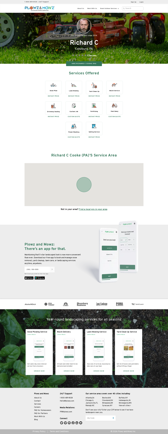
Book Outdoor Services (109, 8)
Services (37, 404)
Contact (37, 401)
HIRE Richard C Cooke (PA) (84, 64)
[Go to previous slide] (137, 326)
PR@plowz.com (66, 412)
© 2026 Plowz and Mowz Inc (123, 432)
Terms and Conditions (59, 432)
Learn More (31, 334)
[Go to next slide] (141, 326)
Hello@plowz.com (67, 401)
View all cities (125, 406)
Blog (36, 420)
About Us (80, 8)
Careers (37, 407)
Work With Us (39, 417)
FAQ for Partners (41, 413)
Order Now (39, 371)
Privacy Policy (39, 432)
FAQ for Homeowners (42, 410)
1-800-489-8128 (66, 398)
